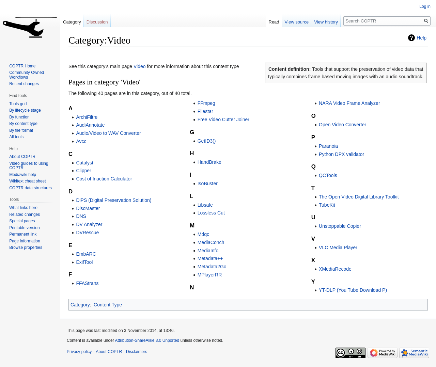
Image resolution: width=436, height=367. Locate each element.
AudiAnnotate (90, 125)
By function (19, 117)
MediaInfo (208, 250)
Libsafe (205, 205)
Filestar (205, 111)
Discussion (97, 22)
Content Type (108, 304)
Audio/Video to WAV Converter (108, 133)
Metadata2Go (212, 266)
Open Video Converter (342, 124)
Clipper (83, 170)
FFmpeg (206, 103)
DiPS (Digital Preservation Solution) (113, 200)
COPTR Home (22, 66)
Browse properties (25, 247)
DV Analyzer (89, 224)
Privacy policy (79, 351)
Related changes (24, 214)
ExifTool (84, 262)
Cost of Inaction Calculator (104, 178)
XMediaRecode (335, 269)
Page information (24, 241)
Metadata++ (210, 258)
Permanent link (22, 234)
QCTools (328, 175)
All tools (16, 136)
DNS (81, 216)
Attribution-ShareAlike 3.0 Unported (147, 340)
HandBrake (209, 162)
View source (297, 22)
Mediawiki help (22, 174)
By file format (21, 130)
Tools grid (18, 103)
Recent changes (24, 83)
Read (274, 22)
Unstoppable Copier (340, 226)
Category (80, 304)
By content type (23, 123)
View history (326, 22)
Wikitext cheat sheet (27, 181)
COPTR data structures (30, 188)
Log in (425, 6)
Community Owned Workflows (26, 75)
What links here (23, 207)
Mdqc (203, 234)
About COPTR (22, 156)
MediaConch (211, 242)
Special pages (22, 221)
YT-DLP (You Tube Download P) (353, 290)
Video (140, 66)
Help (421, 38)
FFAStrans (87, 283)
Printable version (24, 227)
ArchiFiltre (86, 117)
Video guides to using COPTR (28, 166)
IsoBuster (208, 183)
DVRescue (87, 232)
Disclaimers (136, 351)
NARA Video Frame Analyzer (349, 103)
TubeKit (327, 205)
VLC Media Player (338, 247)
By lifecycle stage (25, 110)
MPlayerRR (210, 274)
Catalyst (84, 162)
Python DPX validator (341, 154)
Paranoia (328, 146)
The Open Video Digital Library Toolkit (359, 197)
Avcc (81, 141)
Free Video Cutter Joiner (223, 119)
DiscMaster (88, 208)
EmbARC (86, 254)
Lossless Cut (211, 213)
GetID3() (207, 141)
